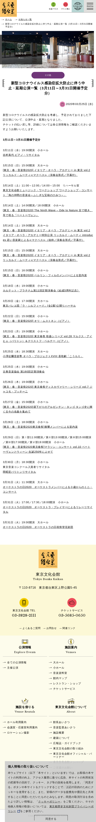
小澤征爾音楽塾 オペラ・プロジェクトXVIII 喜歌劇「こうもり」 (43, 356)
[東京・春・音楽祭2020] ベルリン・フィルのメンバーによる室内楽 (45, 275)
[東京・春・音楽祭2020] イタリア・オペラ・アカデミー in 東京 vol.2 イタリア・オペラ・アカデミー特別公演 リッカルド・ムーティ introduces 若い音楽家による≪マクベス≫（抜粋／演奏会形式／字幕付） (48, 235)
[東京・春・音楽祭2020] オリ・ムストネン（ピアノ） (36, 320)
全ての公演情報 (17, 662)
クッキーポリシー (49, 801)
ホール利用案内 (17, 722)
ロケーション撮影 (18, 732)
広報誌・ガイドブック (67, 743)
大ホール (58, 662)
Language (78, 6)
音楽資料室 (60, 672)
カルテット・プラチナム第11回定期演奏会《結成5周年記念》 (41, 290)
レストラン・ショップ (67, 683)
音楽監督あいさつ (64, 727)
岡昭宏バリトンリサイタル (19, 471)
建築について (61, 737)
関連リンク (69, 628)
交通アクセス (53, 6)
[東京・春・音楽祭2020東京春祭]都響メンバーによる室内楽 (40, 426)
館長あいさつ (61, 722)
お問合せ (51, 628)
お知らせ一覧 (25, 19)
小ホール (58, 667)
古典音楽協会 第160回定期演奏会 (24, 371)
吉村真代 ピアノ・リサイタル (21, 154)
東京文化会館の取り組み (68, 748)
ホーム (8, 19)
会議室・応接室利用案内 (22, 727)
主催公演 (12, 667)
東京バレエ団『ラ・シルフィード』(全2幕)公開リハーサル (39, 305)
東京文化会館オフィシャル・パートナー (72, 755)
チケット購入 (66, 6)
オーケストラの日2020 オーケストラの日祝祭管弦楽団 (38, 527)
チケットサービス (64, 688)
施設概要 (58, 732)
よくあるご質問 (31, 628)
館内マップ (60, 678)
